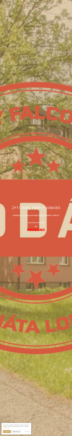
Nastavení (27, 431)
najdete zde (6, 428)
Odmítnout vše (16, 431)
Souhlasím (6, 431)
